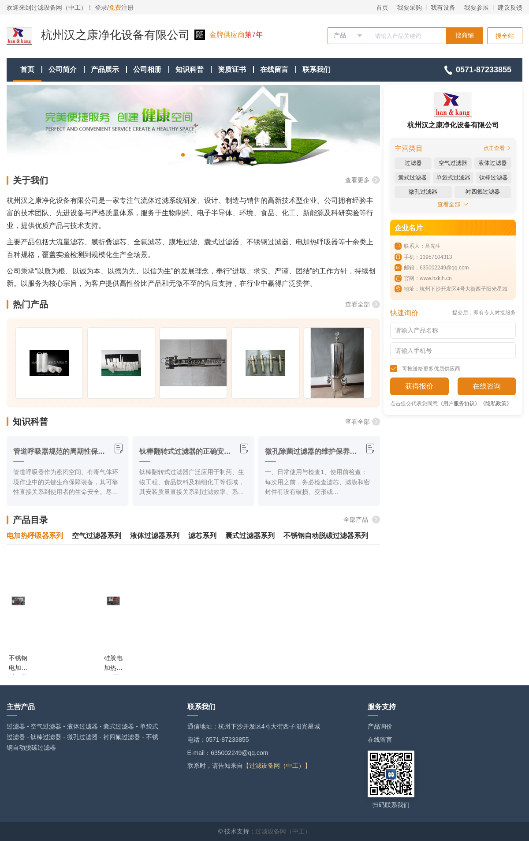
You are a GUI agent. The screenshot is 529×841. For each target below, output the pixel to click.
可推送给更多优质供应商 (425, 369)
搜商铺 (464, 35)
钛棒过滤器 (45, 736)
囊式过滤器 (118, 726)
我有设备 (443, 7)
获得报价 (419, 386)
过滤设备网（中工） (283, 831)
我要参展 (476, 7)
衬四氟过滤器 (121, 736)
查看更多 (362, 180)
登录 (101, 7)
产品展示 (105, 69)
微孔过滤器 (82, 736)
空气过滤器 (45, 726)
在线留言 (274, 69)
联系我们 (316, 69)
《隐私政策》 (496, 403)
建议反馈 (510, 7)
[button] (183, 155)
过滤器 (16, 726)
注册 (121, 7)
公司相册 (147, 69)
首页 (382, 7)
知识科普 (189, 69)
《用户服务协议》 (459, 403)
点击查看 (497, 148)
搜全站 (504, 35)
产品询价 (380, 726)
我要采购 (409, 7)
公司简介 (62, 69)
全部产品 (361, 519)
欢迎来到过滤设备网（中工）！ (51, 7)
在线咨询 (487, 386)
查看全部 (362, 304)
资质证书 (232, 69)
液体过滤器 (82, 726)
